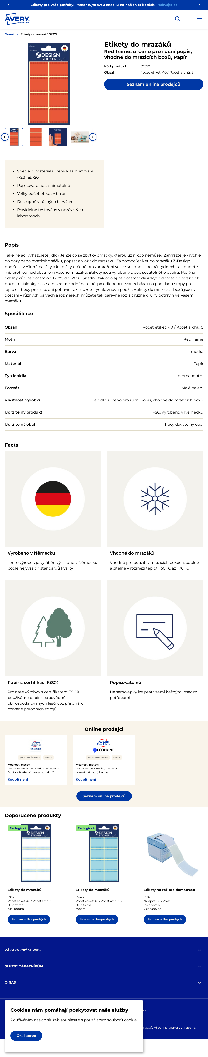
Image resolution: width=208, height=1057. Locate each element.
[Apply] (177, 19)
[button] (14, 137)
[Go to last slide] (5, 137)
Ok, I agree (26, 1035)
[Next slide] (92, 137)
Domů (9, 34)
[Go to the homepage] (17, 20)
